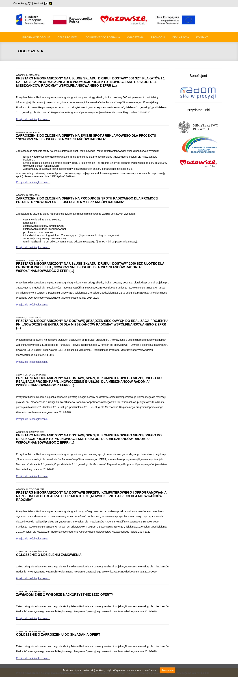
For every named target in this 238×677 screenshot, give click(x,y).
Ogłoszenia (135, 37)
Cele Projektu (68, 37)
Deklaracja (180, 37)
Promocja (158, 37)
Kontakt (202, 37)
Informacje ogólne (36, 37)
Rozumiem (167, 670)
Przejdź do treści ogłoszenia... (33, 119)
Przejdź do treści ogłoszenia (31, 304)
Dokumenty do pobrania (103, 37)
